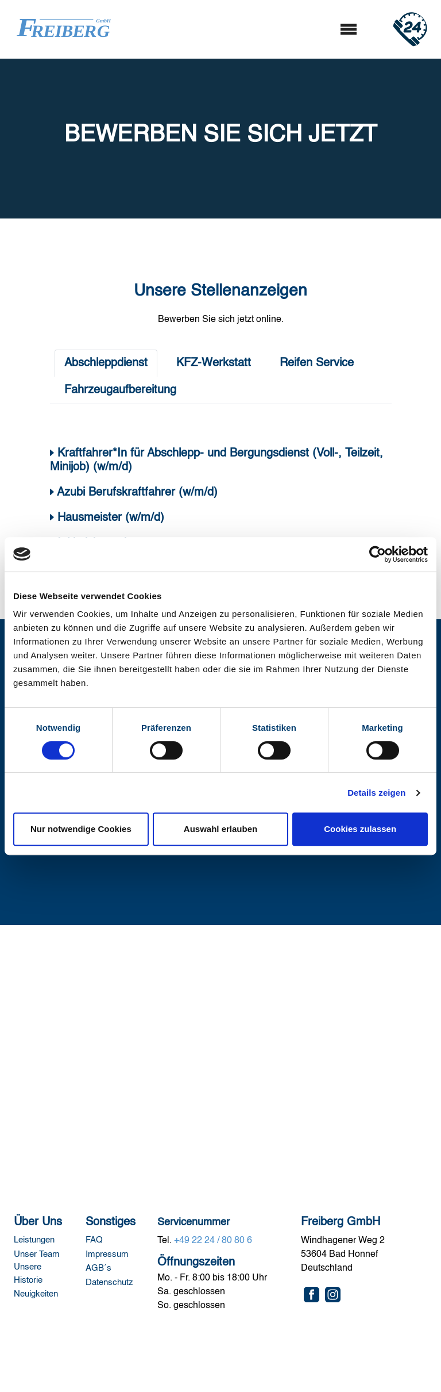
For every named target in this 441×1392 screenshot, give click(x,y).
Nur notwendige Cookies (80, 829)
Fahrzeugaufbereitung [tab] (120, 390)
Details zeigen (376, 792)
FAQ (95, 1240)
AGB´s (98, 1268)
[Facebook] (311, 1294)
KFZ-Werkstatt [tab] (213, 363)
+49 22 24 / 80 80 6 (213, 1240)
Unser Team (38, 1254)
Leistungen (34, 1240)
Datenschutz (109, 1282)
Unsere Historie (29, 1273)
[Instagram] (332, 1294)
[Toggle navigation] (348, 29)
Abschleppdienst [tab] (106, 363)
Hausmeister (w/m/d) (109, 518)
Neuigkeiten (36, 1294)
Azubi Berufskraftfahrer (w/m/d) (137, 492)
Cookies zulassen (360, 829)
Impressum (108, 1254)
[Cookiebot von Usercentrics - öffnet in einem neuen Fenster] (377, 554)
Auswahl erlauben (220, 829)
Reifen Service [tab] (317, 363)
